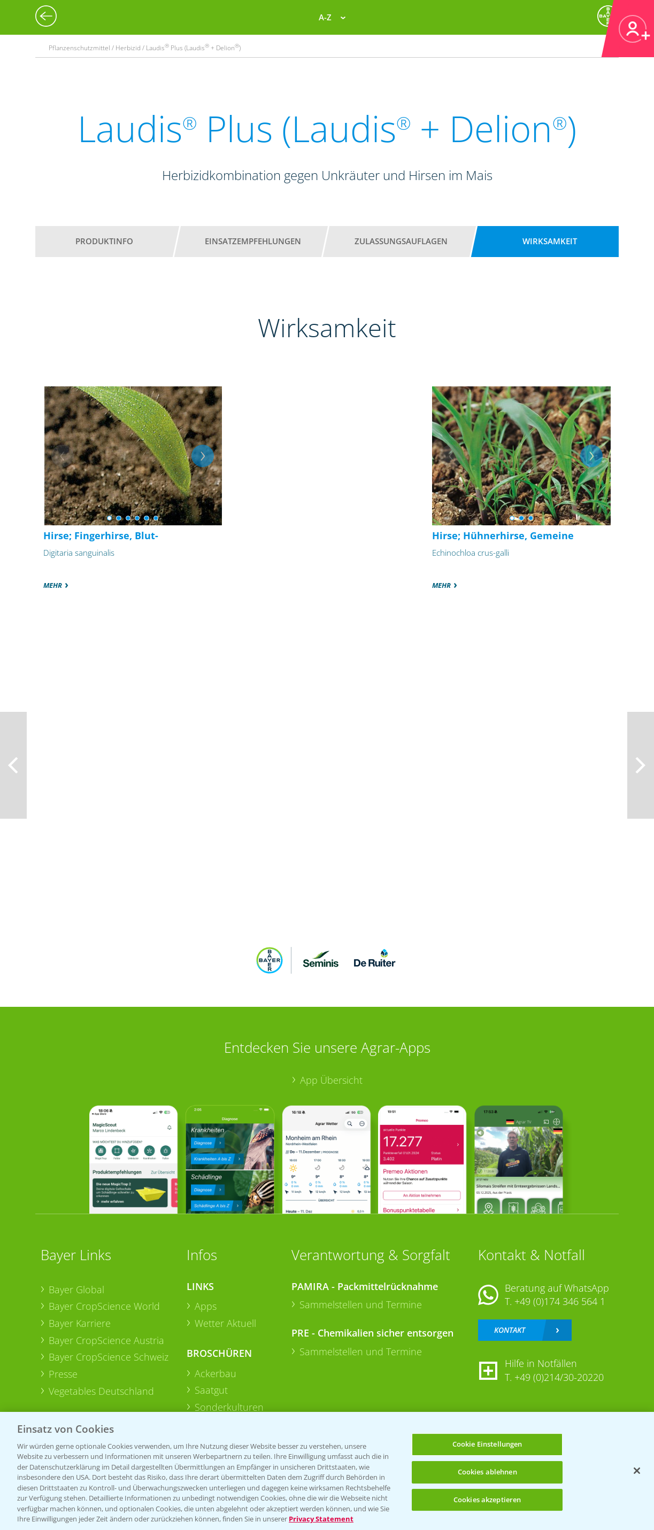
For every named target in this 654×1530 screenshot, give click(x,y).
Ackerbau (215, 1373)
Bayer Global (76, 1289)
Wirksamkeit (549, 241)
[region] (327, 1471)
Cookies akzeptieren (487, 1499)
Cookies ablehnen (487, 1472)
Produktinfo (104, 241)
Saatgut (211, 1390)
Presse (63, 1374)
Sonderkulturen (229, 1407)
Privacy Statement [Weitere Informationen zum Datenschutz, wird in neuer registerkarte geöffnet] (321, 1519)
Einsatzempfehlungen (253, 241)
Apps (206, 1306)
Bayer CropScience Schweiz (108, 1356)
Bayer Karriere (80, 1323)
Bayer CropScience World (104, 1306)
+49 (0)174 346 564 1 (559, 1301)
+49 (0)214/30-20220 (559, 1377)
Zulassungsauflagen (401, 241)
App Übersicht (331, 1080)
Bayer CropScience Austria (106, 1340)
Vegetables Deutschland (101, 1391)
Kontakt (509, 1330)
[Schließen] (637, 1470)
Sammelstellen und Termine (360, 1304)
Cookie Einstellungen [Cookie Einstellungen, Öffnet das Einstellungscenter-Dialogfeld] (487, 1444)
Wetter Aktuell (225, 1323)
